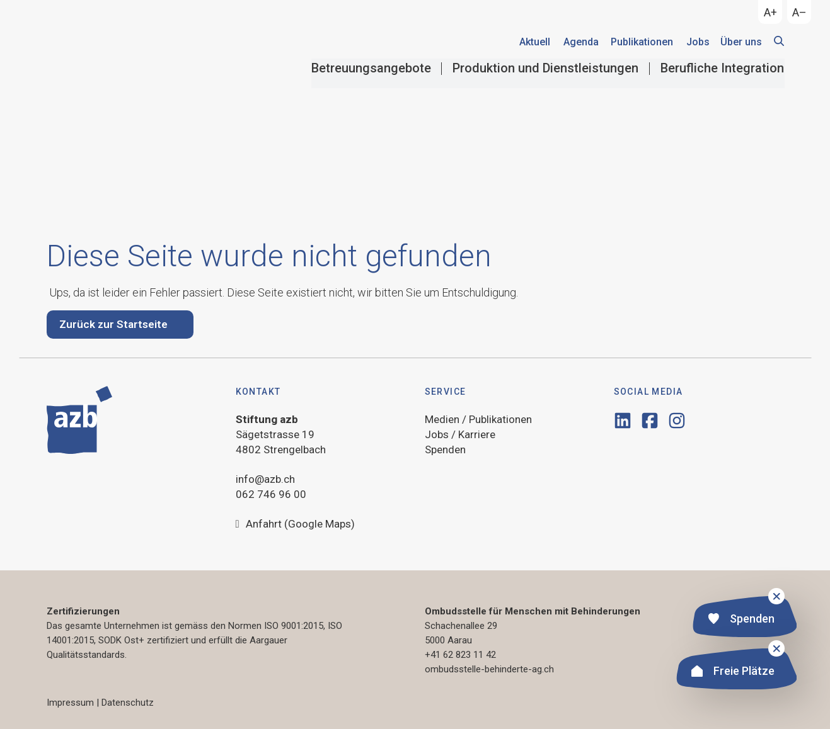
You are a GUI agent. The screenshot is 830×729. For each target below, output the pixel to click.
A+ (770, 12)
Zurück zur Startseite (113, 324)
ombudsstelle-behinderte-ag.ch (489, 669)
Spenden (741, 619)
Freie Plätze (733, 672)
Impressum (70, 702)
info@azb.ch (265, 479)
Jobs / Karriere (460, 434)
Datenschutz (127, 702)
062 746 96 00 (271, 494)
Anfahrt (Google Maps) (295, 524)
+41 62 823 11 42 (460, 654)
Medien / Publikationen (478, 419)
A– (799, 12)
